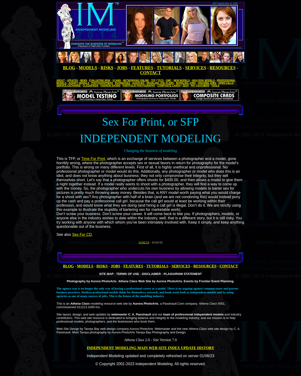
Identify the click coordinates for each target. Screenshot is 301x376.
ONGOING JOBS (207, 83)
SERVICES (195, 67)
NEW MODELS (182, 80)
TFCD (160, 80)
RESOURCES (223, 67)
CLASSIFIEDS (90, 85)
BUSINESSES (122, 83)
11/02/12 (144, 242)
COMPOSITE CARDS (168, 85)
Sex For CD (82, 235)
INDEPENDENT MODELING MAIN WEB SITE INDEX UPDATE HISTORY (150, 348)
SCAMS (116, 80)
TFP (153, 80)
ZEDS (185, 85)
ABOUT (60, 80)
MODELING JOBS (186, 83)
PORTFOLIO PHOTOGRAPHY (139, 85)
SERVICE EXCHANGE (68, 85)
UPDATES (72, 80)
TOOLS (215, 85)
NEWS (83, 80)
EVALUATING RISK (99, 80)
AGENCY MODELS (78, 83)
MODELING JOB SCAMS (160, 83)
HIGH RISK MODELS (203, 80)
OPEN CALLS (225, 83)
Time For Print (93, 159)
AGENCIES (138, 83)
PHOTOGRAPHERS (102, 83)
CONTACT (150, 72)
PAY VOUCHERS (200, 85)
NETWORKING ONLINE (136, 80)
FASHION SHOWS (110, 85)
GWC (168, 80)
